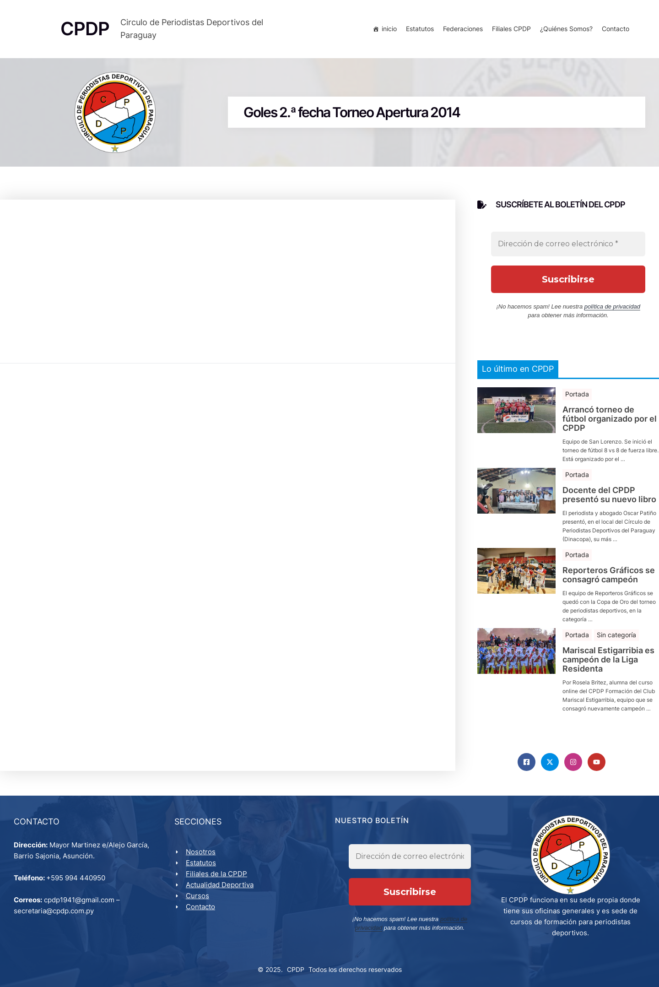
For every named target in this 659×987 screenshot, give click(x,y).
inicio (389, 29)
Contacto (615, 29)
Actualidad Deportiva (220, 884)
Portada (577, 394)
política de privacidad (612, 306)
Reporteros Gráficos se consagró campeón (608, 575)
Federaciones (463, 29)
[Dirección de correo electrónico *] (568, 244)
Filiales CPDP (511, 29)
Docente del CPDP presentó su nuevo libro (609, 495)
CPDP (295, 969)
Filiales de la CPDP (216, 873)
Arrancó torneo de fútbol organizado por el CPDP (609, 418)
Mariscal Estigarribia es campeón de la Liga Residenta (608, 659)
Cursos (197, 895)
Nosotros (201, 851)
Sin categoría (616, 635)
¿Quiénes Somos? (566, 29)
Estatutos (420, 29)
